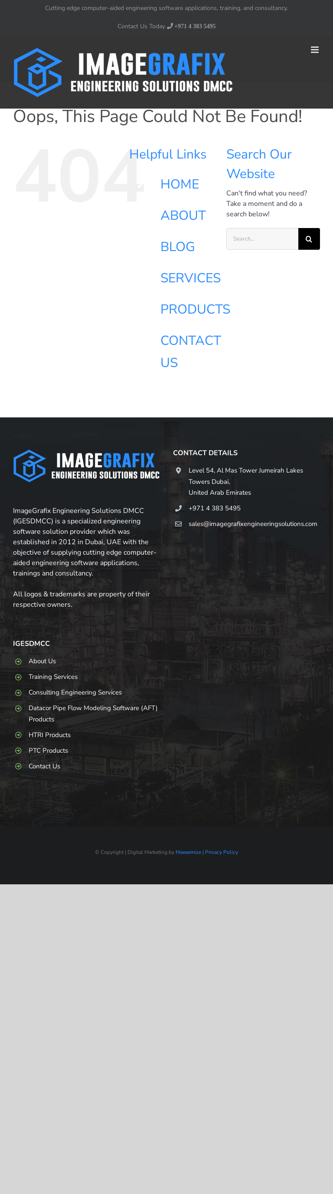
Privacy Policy (221, 852)
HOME (179, 184)
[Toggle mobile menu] (315, 49)
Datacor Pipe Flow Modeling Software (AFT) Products (93, 714)
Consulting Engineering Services (75, 692)
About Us (42, 661)
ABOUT (183, 216)
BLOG (177, 247)
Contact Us (44, 766)
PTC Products (48, 750)
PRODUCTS (195, 309)
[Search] (309, 239)
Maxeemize (188, 852)
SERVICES (190, 278)
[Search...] (262, 239)
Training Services (53, 676)
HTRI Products (50, 735)
